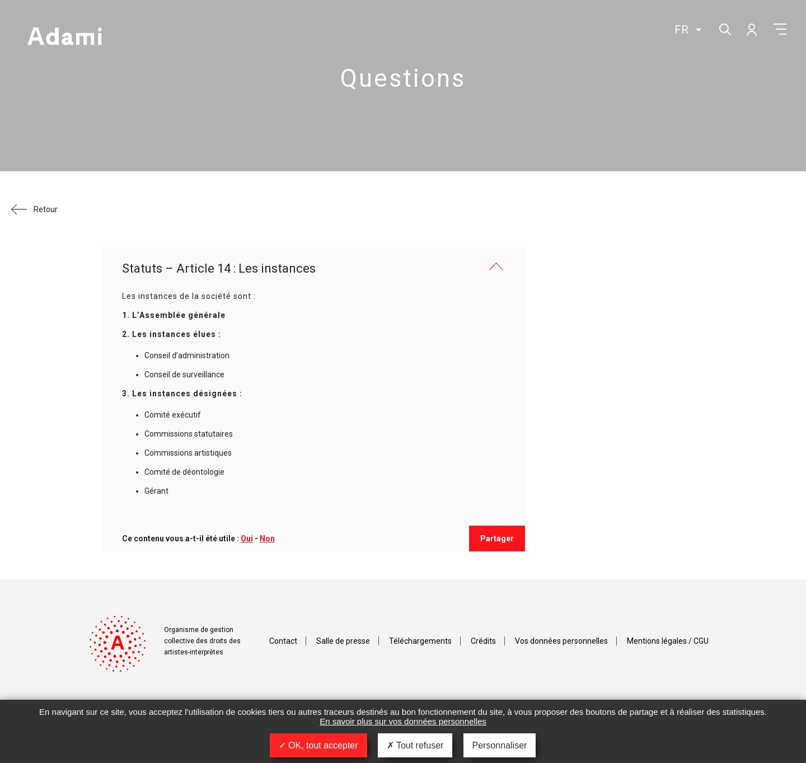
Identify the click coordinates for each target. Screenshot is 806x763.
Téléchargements (420, 640)
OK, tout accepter (318, 745)
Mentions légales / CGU (668, 640)
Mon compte (751, 29)
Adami (64, 37)
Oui (247, 538)
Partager (497, 538)
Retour (46, 209)
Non (267, 538)
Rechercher (724, 28)
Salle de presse (343, 640)
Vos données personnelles (561, 640)
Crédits (483, 640)
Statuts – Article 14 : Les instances (219, 268)
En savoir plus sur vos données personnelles (403, 721)
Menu (780, 29)
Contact (283, 640)
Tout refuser (415, 745)
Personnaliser (499, 745)
